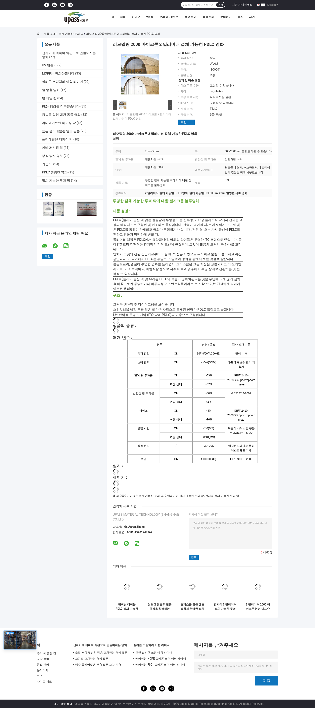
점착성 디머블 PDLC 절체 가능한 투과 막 (127, 607)
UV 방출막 (49, 65)
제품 (123, 16)
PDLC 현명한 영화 (55, 172)
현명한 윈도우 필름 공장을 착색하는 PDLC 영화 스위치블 (160, 607)
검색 (220, 4)
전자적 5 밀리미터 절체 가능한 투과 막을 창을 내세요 (225, 607)
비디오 (136, 16)
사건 (252, 16)
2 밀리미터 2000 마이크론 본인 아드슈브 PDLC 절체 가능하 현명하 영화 (258, 607)
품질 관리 (208, 16)
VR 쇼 (149, 16)
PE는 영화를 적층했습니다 (61, 106)
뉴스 (240, 16)
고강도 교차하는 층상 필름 (91, 658)
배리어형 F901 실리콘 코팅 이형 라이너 (160, 664)
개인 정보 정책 (63, 703)
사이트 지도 (44, 681)
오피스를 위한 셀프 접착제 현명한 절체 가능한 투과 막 (192, 607)
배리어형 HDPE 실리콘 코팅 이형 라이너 (160, 658)
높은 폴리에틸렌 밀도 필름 (61, 131)
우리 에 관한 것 (168, 16)
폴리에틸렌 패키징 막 (57, 139)
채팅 (183, 122)
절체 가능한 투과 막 (71, 33)
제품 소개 (49, 33)
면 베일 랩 (49, 98)
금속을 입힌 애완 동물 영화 (61, 115)
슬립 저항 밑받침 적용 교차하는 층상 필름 (101, 652)
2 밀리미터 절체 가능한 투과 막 (184, 495)
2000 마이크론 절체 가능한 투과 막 (141, 495)
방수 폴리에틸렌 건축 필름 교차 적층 (98, 664)
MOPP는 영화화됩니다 (58, 73)
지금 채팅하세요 (242, 4)
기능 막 (47, 164)
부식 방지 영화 (52, 156)
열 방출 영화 (51, 90)
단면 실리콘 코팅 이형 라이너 (153, 652)
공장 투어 (190, 16)
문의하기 (225, 16)
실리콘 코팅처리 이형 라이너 (62, 82)
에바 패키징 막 (52, 148)
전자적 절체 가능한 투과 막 (222, 495)
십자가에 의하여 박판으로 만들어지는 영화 (100, 645)
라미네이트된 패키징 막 (59, 123)
